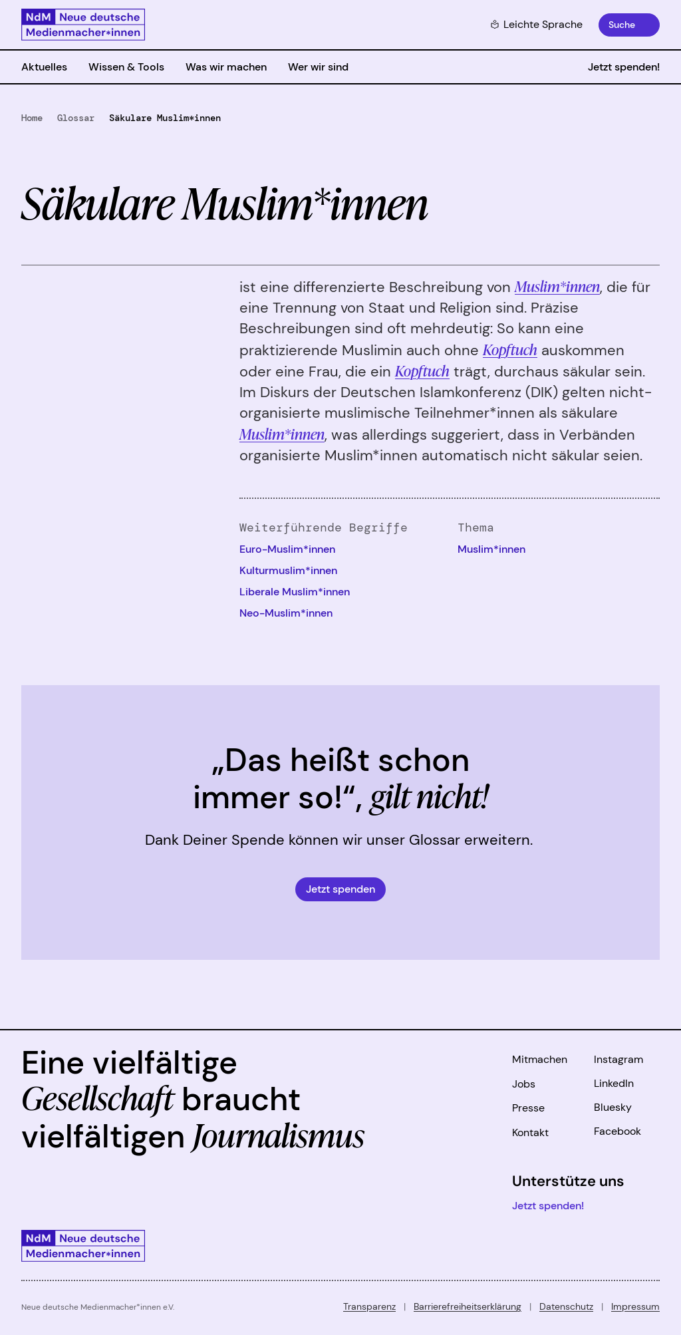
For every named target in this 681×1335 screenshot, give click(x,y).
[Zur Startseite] (83, 25)
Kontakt (530, 1132)
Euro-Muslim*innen (287, 549)
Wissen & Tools (126, 67)
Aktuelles (44, 67)
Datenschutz (566, 1306)
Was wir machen (226, 67)
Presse (528, 1108)
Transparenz (369, 1306)
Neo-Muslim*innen (286, 613)
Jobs (523, 1084)
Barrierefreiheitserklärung (467, 1306)
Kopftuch (510, 349)
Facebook (617, 1131)
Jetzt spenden (340, 889)
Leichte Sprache (536, 24)
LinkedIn (614, 1083)
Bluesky (613, 1107)
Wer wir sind (318, 67)
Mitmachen (539, 1059)
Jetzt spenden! (624, 67)
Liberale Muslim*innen (294, 592)
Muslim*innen (557, 286)
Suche (622, 25)
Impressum (635, 1306)
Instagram (618, 1059)
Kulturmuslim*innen (288, 570)
